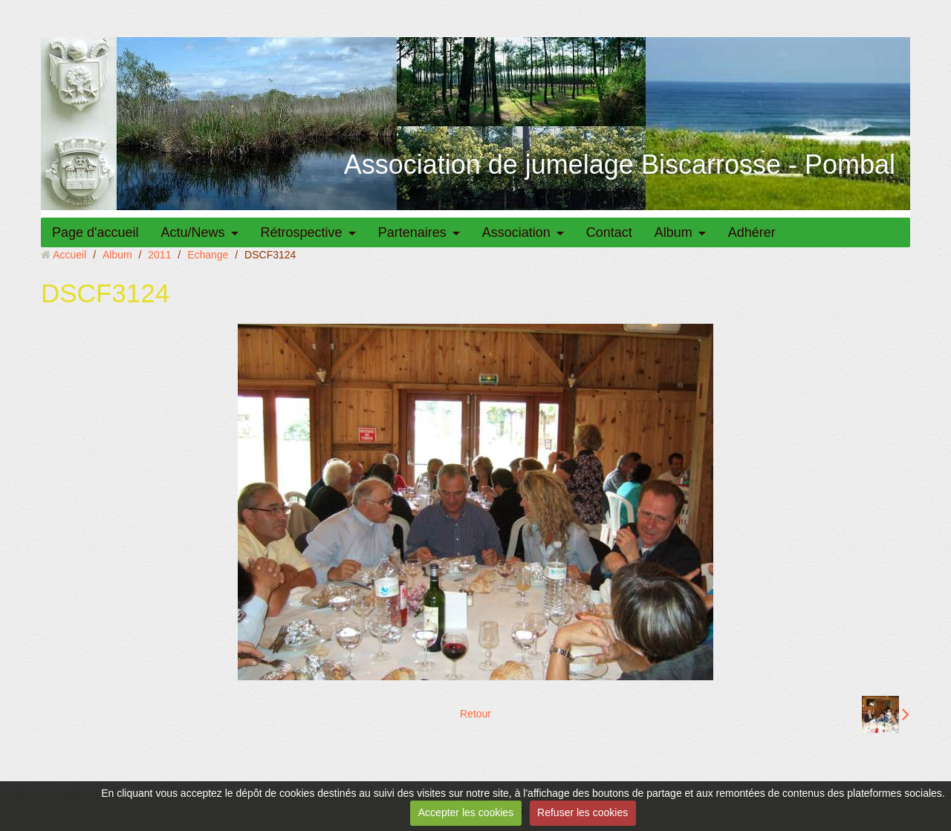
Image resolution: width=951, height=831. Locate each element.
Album (673, 232)
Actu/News (193, 232)
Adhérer (752, 232)
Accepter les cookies (465, 812)
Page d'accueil (95, 232)
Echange (207, 255)
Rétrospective (302, 232)
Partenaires (412, 232)
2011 (159, 255)
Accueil (69, 255)
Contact (609, 232)
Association (516, 232)
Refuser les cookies (582, 812)
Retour (475, 714)
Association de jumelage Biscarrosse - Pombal (619, 164)
